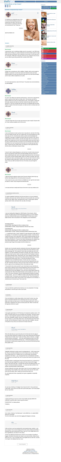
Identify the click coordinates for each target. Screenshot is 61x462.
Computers (44, 67)
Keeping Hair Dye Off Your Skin (52, 30)
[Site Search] (46, 1)
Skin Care (43, 8)
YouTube (44, 56)
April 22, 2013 (53, 8)
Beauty (53, 6)
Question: (13, 9)
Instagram (44, 58)
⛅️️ (37, 452)
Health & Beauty (45, 6)
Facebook (44, 53)
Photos (43, 90)
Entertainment (44, 75)
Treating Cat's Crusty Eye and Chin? (51, 36)
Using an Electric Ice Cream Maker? (51, 14)
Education (43, 74)
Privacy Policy (30, 451)
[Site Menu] (25, 1)
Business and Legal (45, 66)
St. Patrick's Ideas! (45, 48)
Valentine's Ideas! (45, 50)
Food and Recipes (45, 77)
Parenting (43, 87)
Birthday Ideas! (45, 51)
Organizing (44, 85)
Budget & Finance (45, 64)
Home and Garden (45, 82)
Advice (48, 8)
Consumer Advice (45, 69)
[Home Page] (9, 0)
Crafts (43, 72)
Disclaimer (25, 451)
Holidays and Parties (45, 80)
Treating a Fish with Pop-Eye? (51, 19)
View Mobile (33, 450)
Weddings (43, 93)
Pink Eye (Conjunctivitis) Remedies (50, 25)
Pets (43, 88)
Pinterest (44, 55)
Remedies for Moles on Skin (51, 42)
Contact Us (35, 451)
